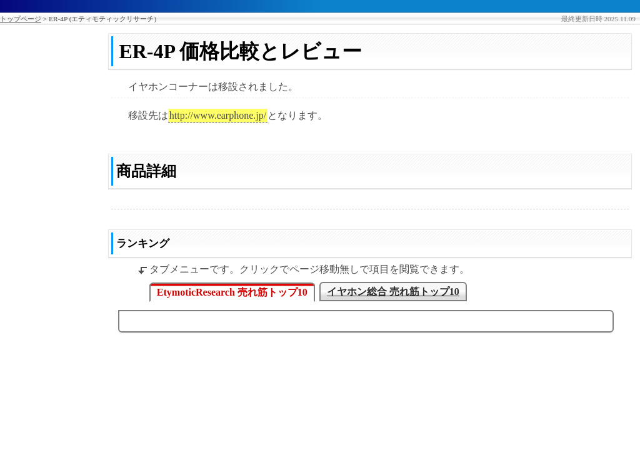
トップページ (20, 18)
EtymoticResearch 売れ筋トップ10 (232, 292)
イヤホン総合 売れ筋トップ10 (393, 291)
